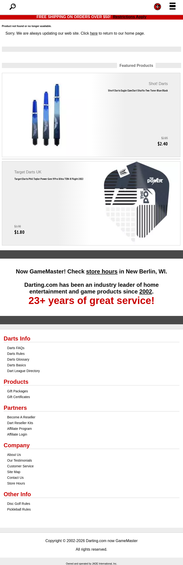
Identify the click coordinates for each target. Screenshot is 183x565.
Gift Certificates (18, 397)
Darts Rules (16, 354)
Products (16, 381)
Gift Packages (17, 391)
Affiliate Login (17, 434)
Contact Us (15, 478)
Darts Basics (16, 365)
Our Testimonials (19, 460)
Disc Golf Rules (18, 504)
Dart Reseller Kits (20, 423)
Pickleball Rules (19, 509)
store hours (101, 271)
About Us (14, 455)
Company (17, 445)
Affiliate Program (19, 429)
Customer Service (20, 466)
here (94, 33)
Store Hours (16, 483)
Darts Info (17, 338)
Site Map (13, 472)
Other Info (17, 494)
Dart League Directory (23, 371)
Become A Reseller (21, 417)
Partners (15, 408)
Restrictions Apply (130, 17)
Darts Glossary (18, 359)
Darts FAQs (15, 348)
